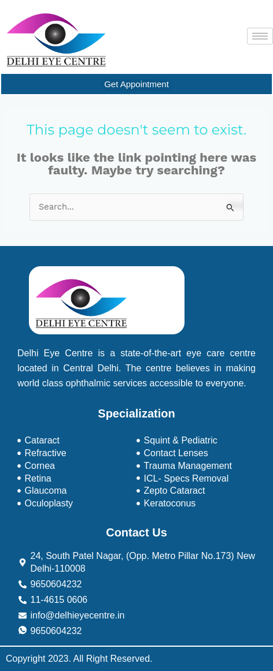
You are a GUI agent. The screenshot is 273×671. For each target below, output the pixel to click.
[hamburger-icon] (260, 36)
